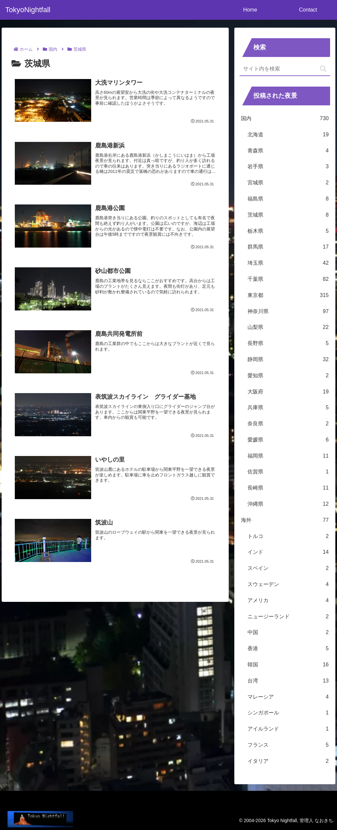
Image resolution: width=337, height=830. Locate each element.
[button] (323, 69)
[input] (285, 69)
